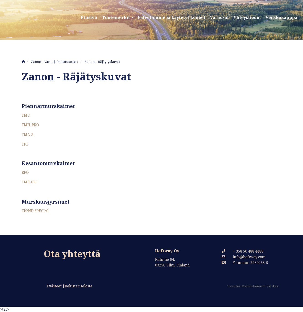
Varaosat (219, 17)
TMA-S (27, 134)
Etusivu (89, 17)
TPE (25, 144)
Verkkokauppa (281, 17)
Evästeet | (56, 286)
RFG (25, 172)
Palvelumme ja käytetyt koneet (171, 17)
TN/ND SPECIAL (35, 210)
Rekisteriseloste (78, 286)
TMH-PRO (30, 124)
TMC (26, 115)
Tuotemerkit (117, 17)
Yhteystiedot (247, 17)
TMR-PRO (30, 181)
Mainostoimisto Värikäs (259, 286)
